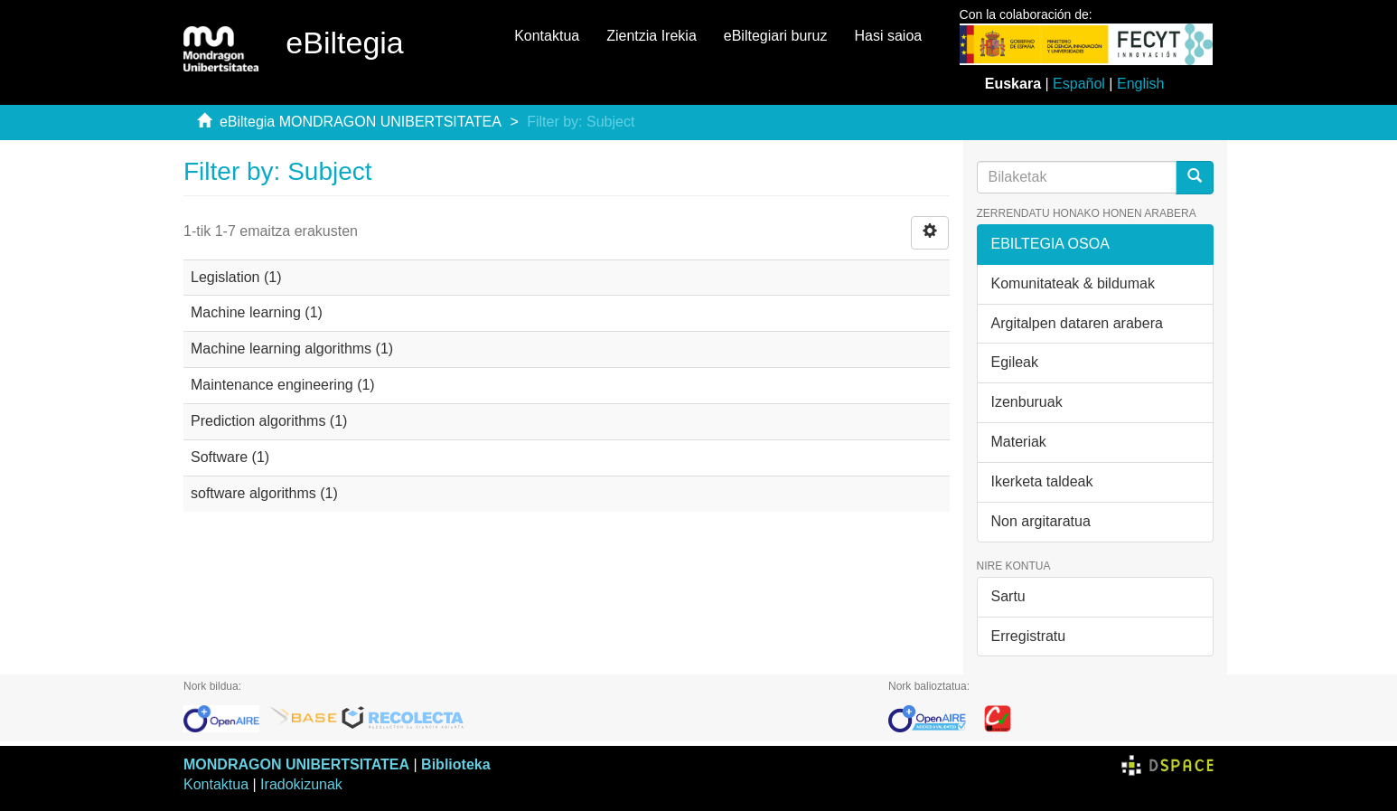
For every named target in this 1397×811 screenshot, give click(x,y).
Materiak (1018, 441)
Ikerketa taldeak (1042, 481)
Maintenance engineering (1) (283, 384)
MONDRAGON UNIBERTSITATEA (296, 764)
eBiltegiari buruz (776, 35)
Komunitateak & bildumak (1073, 283)
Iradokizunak (301, 784)
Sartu (1008, 596)
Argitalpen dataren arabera (1077, 323)
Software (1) (230, 457)
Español (1079, 83)
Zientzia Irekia (651, 35)
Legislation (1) (236, 277)
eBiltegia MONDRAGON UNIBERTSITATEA (361, 121)
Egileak (1014, 362)
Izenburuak (1027, 402)
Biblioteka (455, 764)
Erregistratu (1028, 636)
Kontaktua (546, 35)
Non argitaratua (1041, 521)
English (1140, 83)
